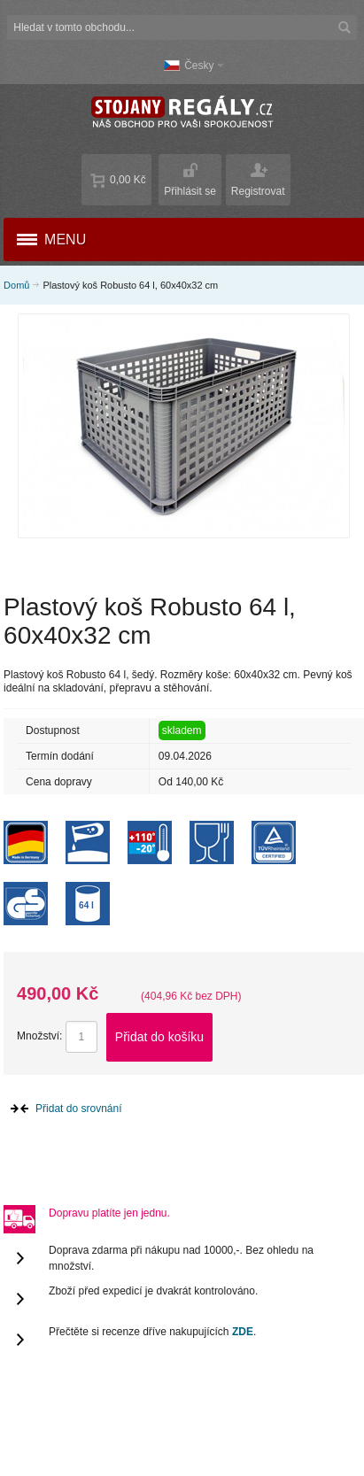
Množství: (39, 1037)
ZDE (242, 1331)
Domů (16, 285)
